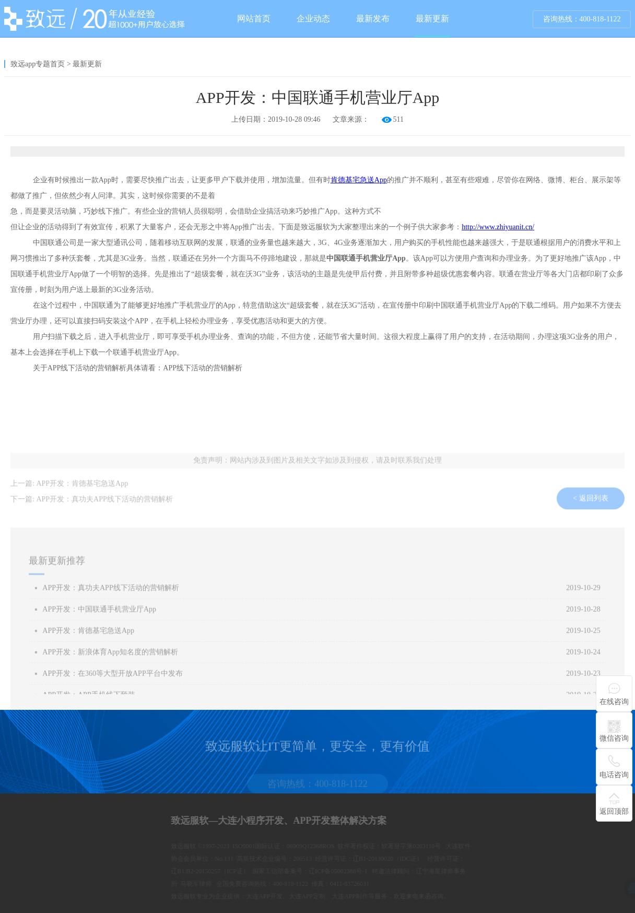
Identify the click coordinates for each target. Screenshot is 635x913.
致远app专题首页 (37, 64)
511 (398, 119)
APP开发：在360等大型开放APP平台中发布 (112, 682)
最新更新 (432, 25)
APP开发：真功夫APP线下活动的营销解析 (104, 503)
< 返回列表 (590, 507)
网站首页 (254, 18)
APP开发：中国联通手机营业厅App (99, 618)
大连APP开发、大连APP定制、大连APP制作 (431, 896)
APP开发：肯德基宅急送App (82, 487)
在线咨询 (614, 702)
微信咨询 (614, 738)
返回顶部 (614, 811)
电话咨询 (614, 775)
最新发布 (373, 18)
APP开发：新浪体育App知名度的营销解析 (110, 661)
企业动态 (313, 18)
